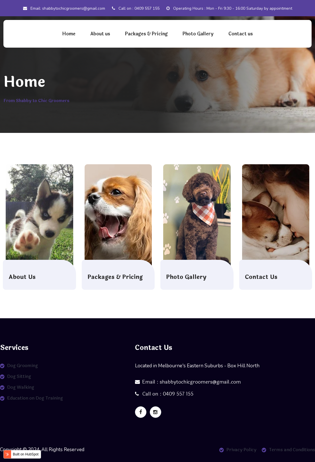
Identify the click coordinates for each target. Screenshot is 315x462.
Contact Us (261, 277)
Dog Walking (20, 387)
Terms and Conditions (292, 449)
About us (100, 33)
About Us (22, 277)
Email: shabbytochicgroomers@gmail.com (64, 8)
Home (68, 33)
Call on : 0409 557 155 (135, 8)
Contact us (240, 33)
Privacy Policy (241, 449)
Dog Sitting (19, 376)
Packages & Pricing (146, 33)
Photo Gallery (198, 33)
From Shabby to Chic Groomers (36, 101)
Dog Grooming (22, 365)
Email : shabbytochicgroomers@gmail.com (188, 382)
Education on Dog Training (35, 398)
